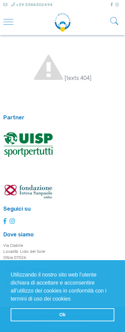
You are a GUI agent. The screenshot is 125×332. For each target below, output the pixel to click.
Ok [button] (62, 314)
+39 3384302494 (32, 4)
